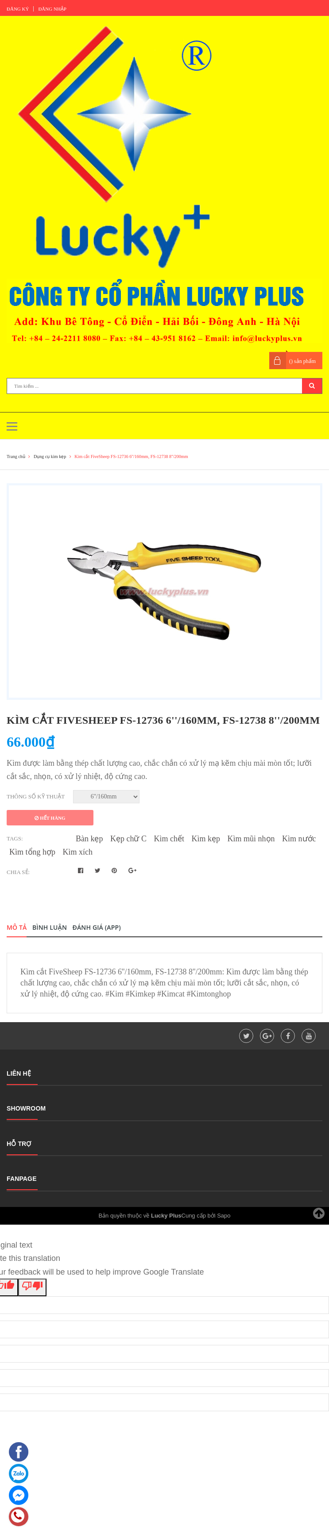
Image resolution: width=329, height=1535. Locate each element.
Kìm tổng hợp (32, 852)
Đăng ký (18, 8)
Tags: (15, 838)
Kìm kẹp (206, 838)
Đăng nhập (52, 8)
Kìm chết (169, 838)
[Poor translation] (32, 1287)
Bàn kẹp (89, 838)
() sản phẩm (302, 361)
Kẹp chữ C (128, 838)
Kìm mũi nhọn (251, 838)
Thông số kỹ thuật (36, 796)
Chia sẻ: (18, 872)
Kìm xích (78, 852)
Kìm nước (299, 838)
